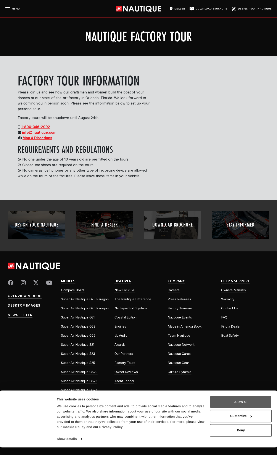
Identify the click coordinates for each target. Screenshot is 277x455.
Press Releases (179, 299)
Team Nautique (179, 335)
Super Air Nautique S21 (77, 344)
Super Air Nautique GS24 (79, 390)
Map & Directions (37, 138)
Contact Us (229, 308)
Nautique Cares (179, 354)
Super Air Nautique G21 (78, 317)
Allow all (241, 409)
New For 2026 (124, 290)
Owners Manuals (233, 290)
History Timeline (180, 308)
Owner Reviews (126, 372)
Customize (241, 423)
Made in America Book (184, 326)
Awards (120, 344)
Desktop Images (24, 305)
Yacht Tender (124, 381)
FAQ (224, 317)
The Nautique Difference (132, 299)
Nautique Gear (178, 363)
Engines (120, 326)
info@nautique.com (39, 132)
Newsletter (20, 315)
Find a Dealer (231, 326)
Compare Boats (72, 290)
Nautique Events (180, 317)
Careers (174, 290)
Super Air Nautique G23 (78, 326)
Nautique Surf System (130, 308)
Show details (67, 446)
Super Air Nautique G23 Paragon (85, 299)
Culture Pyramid (179, 372)
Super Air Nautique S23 (78, 354)
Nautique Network (181, 344)
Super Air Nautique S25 (78, 363)
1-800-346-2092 (35, 127)
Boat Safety (230, 335)
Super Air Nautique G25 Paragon (85, 308)
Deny (241, 438)
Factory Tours (124, 363)
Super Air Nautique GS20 (79, 372)
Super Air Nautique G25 (78, 335)
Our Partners (123, 354)
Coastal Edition (125, 317)
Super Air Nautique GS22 (79, 381)
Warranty (227, 299)
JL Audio (120, 335)
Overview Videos (25, 296)
